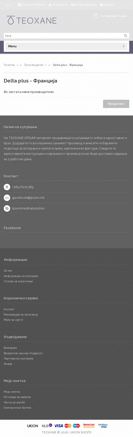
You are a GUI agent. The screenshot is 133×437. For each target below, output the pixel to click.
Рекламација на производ (20, 314)
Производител (34, 64)
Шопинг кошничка (85, 4)
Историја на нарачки (17, 397)
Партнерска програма (18, 358)
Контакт (9, 309)
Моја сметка (59, 4)
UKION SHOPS (80, 432)
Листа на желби (14, 402)
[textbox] (63, 35)
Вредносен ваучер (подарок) (23, 353)
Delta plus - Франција (68, 64)
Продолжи (116, 104)
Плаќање (109, 4)
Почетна (9, 64)
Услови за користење (18, 281)
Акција (8, 363)
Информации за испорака (21, 276)
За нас (8, 270)
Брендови (10, 347)
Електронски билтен (17, 407)
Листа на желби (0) (33, 4)
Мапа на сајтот (13, 319)
